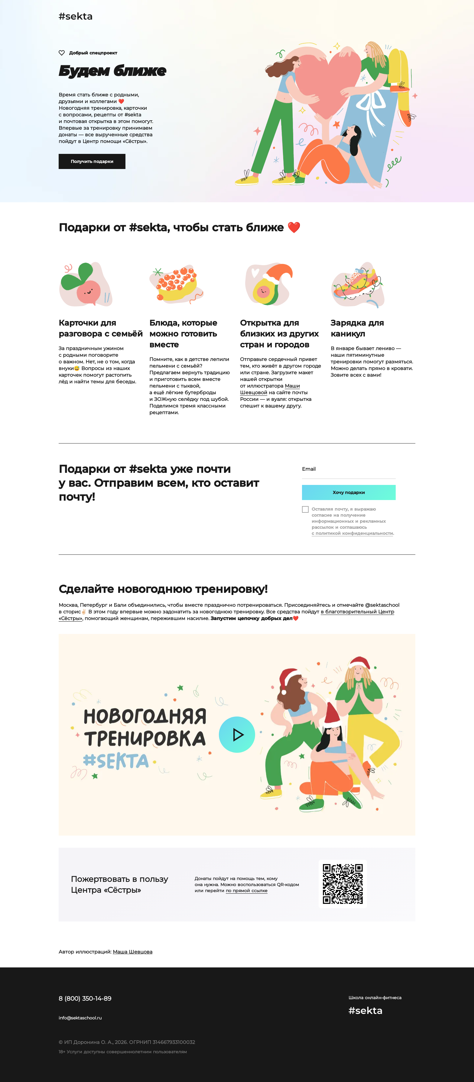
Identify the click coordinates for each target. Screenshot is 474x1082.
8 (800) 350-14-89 (85, 998)
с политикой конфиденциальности (352, 533)
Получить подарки (92, 161)
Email (309, 471)
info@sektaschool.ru (80, 1018)
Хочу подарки (349, 492)
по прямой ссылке (247, 890)
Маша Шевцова (132, 952)
